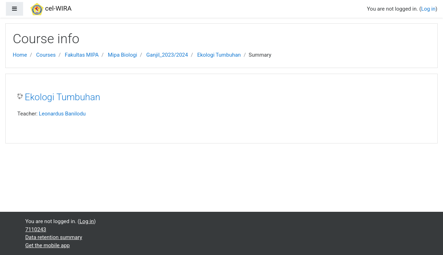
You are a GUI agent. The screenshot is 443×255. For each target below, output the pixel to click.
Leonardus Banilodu (62, 113)
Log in (428, 9)
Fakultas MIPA (82, 55)
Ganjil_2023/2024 (167, 55)
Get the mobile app (47, 245)
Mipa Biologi (122, 55)
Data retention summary (53, 237)
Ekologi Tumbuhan (219, 55)
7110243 (35, 229)
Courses (46, 55)
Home (20, 55)
